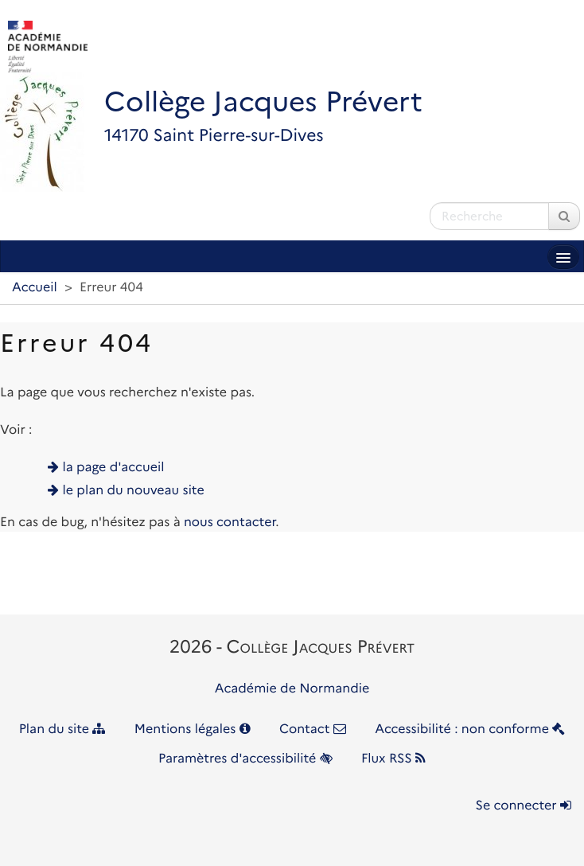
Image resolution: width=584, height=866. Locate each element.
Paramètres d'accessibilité (245, 759)
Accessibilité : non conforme (470, 729)
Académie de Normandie (292, 688)
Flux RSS (393, 759)
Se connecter (523, 805)
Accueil (34, 287)
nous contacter (229, 522)
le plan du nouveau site (133, 490)
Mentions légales (192, 729)
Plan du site (62, 729)
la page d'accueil (114, 467)
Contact (312, 729)
